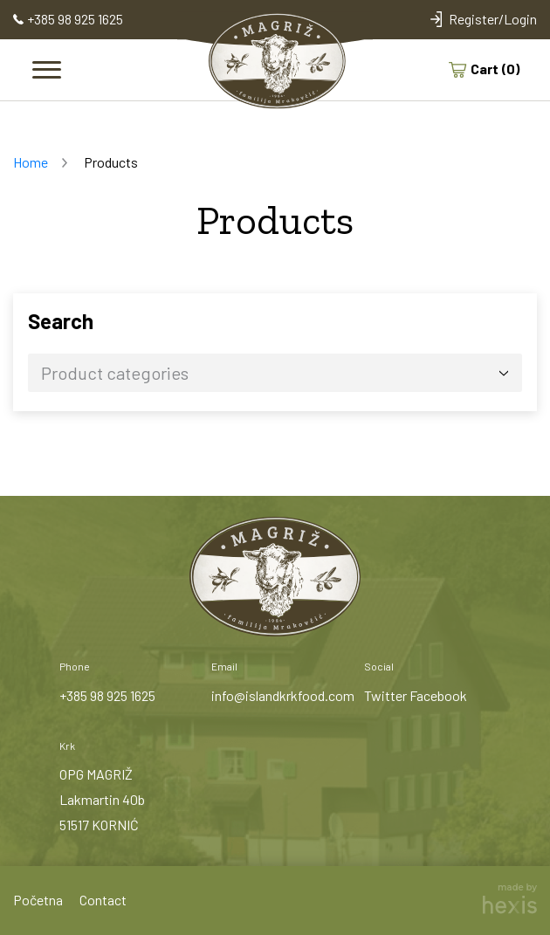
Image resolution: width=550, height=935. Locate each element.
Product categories (115, 372)
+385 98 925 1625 (107, 695)
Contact (103, 899)
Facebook (438, 695)
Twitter (385, 695)
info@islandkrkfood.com (282, 695)
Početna (38, 899)
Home (30, 162)
